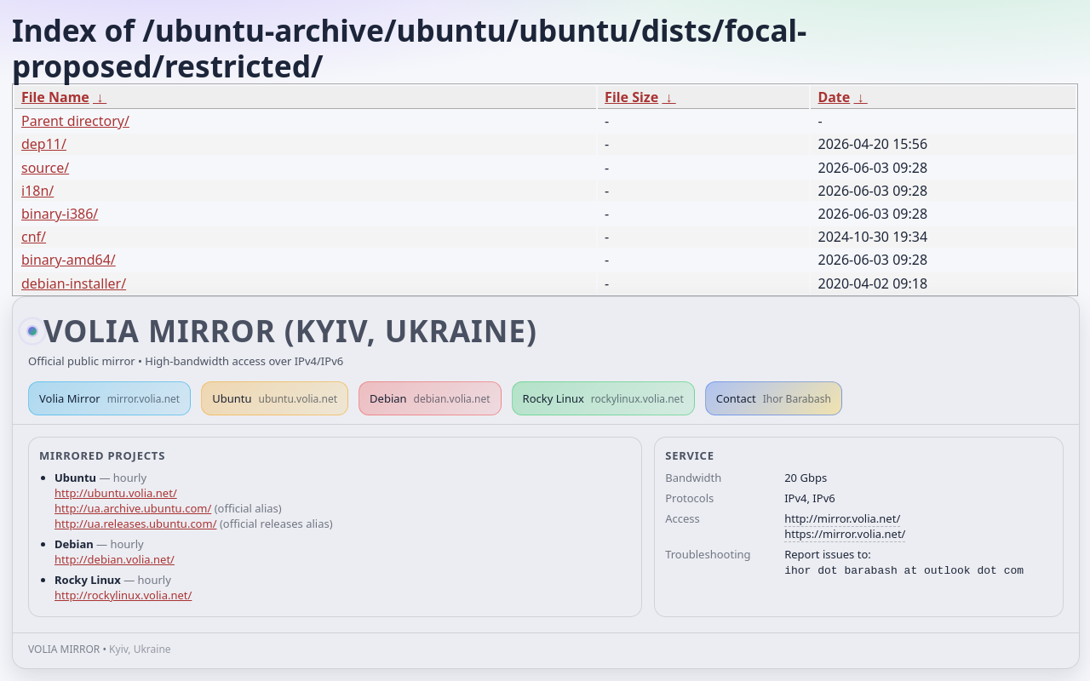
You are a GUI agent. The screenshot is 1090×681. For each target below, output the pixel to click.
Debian (430, 398)
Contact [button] (773, 398)
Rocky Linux (603, 398)
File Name (55, 97)
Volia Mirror (109, 398)
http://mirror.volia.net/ (842, 518)
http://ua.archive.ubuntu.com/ (132, 508)
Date (834, 97)
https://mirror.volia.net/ (844, 533)
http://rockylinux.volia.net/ (123, 595)
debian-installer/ (73, 283)
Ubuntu (274, 398)
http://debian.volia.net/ (114, 559)
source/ (45, 167)
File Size (631, 97)
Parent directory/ (75, 121)
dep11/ (43, 143)
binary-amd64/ (68, 259)
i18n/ (37, 190)
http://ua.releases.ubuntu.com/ (135, 523)
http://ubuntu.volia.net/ (115, 493)
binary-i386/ (59, 213)
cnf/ (33, 236)
